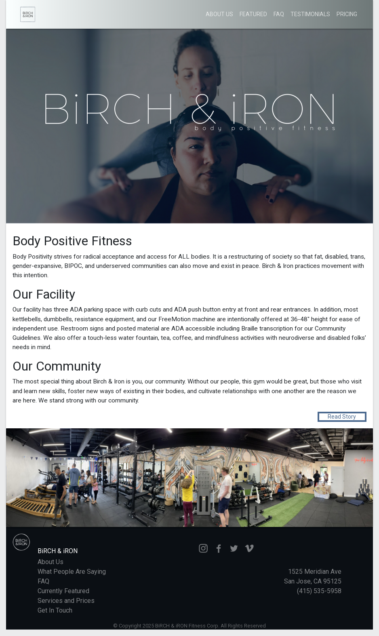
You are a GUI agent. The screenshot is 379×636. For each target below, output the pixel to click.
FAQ (279, 14)
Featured (253, 14)
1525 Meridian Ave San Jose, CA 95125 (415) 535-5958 (312, 581)
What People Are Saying (72, 571)
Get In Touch (55, 610)
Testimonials (310, 14)
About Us (219, 14)
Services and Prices (66, 600)
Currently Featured (63, 591)
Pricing (347, 14)
